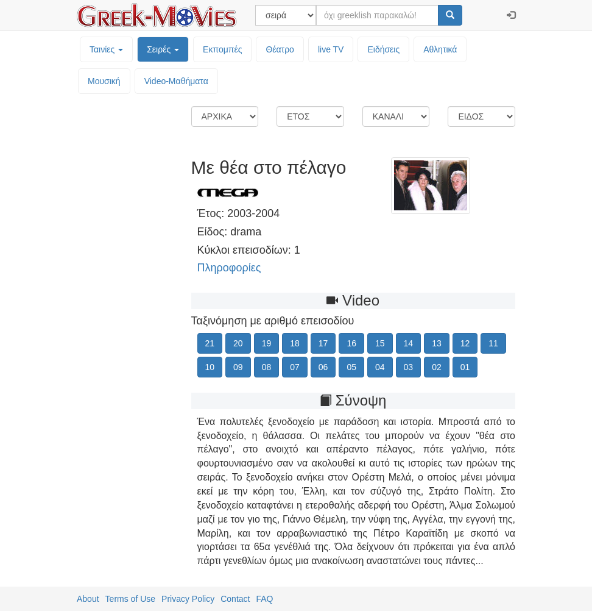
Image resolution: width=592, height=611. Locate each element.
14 (409, 343)
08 (267, 367)
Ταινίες (106, 49)
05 (351, 367)
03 (409, 367)
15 (380, 343)
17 (323, 343)
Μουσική (104, 81)
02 (437, 367)
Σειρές (163, 49)
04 (380, 367)
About (88, 599)
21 (210, 343)
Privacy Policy (187, 599)
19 (267, 343)
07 (295, 367)
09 (238, 367)
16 (351, 343)
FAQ (264, 599)
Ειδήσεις (383, 49)
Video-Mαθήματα (176, 81)
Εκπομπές (222, 49)
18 (295, 343)
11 (493, 343)
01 (465, 367)
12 (465, 343)
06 (323, 367)
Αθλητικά (440, 49)
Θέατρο (280, 49)
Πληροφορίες (229, 268)
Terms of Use (130, 599)
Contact (235, 599)
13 (437, 343)
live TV (331, 49)
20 (238, 343)
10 (210, 367)
